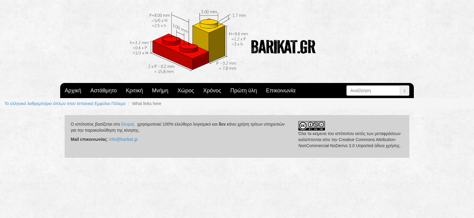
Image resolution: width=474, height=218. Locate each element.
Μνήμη (160, 91)
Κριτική (134, 91)
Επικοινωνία (281, 91)
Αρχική (73, 91)
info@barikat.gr (123, 139)
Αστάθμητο (103, 91)
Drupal (127, 124)
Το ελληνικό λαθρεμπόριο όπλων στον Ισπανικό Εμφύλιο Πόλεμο (65, 103)
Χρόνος (212, 91)
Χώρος (185, 91)
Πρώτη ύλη (243, 91)
